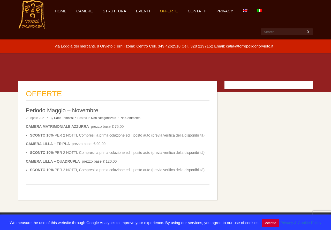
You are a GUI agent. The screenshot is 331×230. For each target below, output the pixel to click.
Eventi (143, 11)
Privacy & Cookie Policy (300, 222)
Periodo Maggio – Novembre (62, 110)
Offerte (169, 11)
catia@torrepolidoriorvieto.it (249, 46)
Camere (84, 11)
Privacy (224, 11)
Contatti (197, 11)
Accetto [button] (270, 223)
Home (60, 11)
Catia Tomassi (63, 118)
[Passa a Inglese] (245, 10)
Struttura (114, 11)
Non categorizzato (103, 118)
